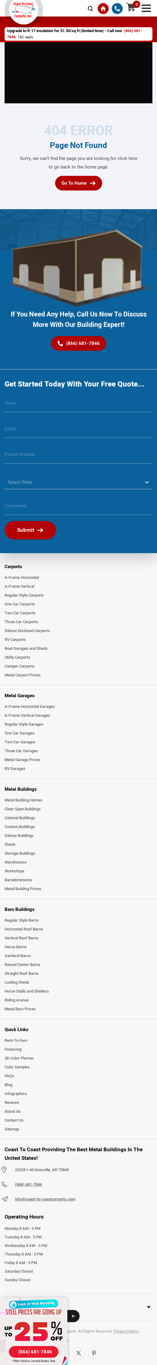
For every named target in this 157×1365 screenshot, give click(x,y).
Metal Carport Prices (23, 675)
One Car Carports (20, 604)
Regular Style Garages (24, 724)
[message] (78, 508)
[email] (78, 431)
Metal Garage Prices (22, 759)
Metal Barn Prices (20, 1009)
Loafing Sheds (17, 982)
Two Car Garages (20, 742)
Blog (8, 1084)
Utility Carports (17, 657)
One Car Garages (20, 733)
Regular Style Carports (24, 595)
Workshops (14, 871)
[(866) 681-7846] (117, 8)
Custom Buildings (20, 826)
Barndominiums (18, 880)
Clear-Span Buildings (23, 809)
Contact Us (14, 1120)
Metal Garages (20, 695)
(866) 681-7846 (28, 1184)
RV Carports (15, 639)
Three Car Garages (21, 751)
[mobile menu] (146, 7)
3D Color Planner (19, 1058)
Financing (13, 1049)
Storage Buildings (20, 853)
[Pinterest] (94, 1353)
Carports (13, 566)
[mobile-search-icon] (90, 8)
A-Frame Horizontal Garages (30, 706)
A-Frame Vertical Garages (27, 715)
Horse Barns (16, 947)
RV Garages (15, 768)
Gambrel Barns (18, 955)
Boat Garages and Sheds (26, 648)
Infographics (16, 1093)
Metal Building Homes (24, 800)
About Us (13, 1111)
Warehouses (16, 862)
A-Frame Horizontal (22, 577)
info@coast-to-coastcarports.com (45, 1199)
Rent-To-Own (16, 1040)
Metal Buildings (21, 789)
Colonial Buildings (20, 818)
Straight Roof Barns (22, 973)
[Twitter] (78, 1353)
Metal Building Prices (23, 888)
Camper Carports (20, 666)
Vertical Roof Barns (22, 938)
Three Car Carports (21, 622)
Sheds (10, 844)
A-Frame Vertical (19, 586)
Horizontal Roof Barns (24, 929)
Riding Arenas (17, 1000)
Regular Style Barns (22, 920)
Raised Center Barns (22, 964)
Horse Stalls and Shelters (27, 991)
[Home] (103, 8)
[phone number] (78, 457)
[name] (78, 405)
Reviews (12, 1102)
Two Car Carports (20, 613)
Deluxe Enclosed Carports (27, 630)
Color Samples (17, 1067)
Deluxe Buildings (19, 835)
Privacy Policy (125, 1331)
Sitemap (12, 1129)
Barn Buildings (20, 909)
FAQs (9, 1076)
